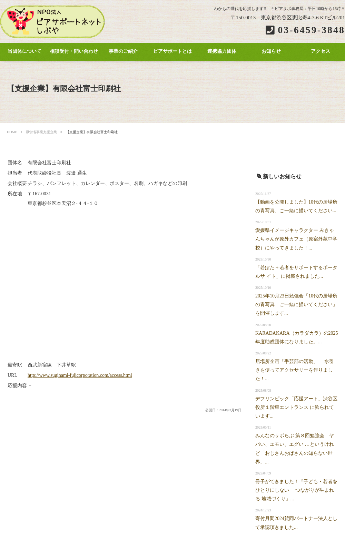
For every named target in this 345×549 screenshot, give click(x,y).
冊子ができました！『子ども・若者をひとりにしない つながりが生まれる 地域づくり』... (296, 490)
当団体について (24, 51)
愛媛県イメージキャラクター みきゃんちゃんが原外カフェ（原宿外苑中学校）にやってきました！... (296, 239)
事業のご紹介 (123, 51)
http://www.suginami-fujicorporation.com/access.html (80, 375)
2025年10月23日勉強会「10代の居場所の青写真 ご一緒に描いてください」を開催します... (296, 304)
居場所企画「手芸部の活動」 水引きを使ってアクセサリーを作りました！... (294, 370)
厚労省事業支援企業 (41, 132)
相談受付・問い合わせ (74, 51)
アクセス (320, 51)
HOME (12, 132)
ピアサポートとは (172, 51)
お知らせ (271, 51)
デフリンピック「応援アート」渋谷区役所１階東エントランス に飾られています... (296, 407)
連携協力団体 (221, 51)
